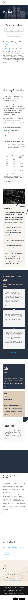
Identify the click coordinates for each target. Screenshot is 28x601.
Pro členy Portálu (14, 35)
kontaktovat (5, 44)
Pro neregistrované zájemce (14, 30)
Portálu (6, 104)
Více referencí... (14, 353)
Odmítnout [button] (22, 599)
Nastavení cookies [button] (8, 599)
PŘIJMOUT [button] (16, 599)
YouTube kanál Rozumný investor (13, 580)
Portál (4, 96)
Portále (23, 141)
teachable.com (6, 48)
